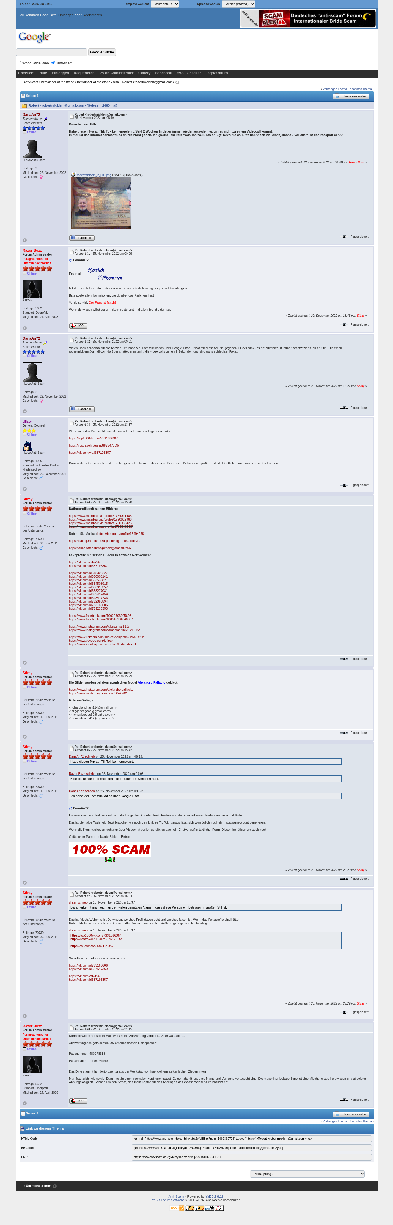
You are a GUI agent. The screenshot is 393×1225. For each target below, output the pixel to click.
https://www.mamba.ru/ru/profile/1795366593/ (101, 526)
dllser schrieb (78, 902)
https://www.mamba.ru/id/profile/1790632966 (100, 519)
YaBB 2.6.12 (214, 1196)
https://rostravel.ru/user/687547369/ (94, 445)
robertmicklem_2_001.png (91, 175)
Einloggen (65, 15)
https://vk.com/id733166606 (88, 605)
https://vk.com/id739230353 (88, 608)
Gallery (144, 73)
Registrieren (92, 15)
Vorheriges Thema (335, 89)
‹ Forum (46, 1186)
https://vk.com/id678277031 (88, 590)
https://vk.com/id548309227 (88, 573)
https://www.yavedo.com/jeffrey (91, 640)
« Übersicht (31, 1186)
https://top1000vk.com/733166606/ (93, 438)
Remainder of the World (58, 82)
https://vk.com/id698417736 (88, 598)
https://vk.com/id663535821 (88, 580)
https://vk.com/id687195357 (88, 565)
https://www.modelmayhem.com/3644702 (98, 693)
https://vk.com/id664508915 (88, 583)
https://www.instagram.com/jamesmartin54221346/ (104, 630)
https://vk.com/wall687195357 (90, 452)
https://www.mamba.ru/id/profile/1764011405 (100, 516)
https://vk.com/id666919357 (88, 587)
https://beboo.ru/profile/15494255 (120, 533)
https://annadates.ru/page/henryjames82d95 (100, 548)
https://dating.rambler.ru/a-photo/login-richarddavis (104, 541)
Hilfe (43, 73)
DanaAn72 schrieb (82, 756)
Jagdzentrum (217, 73)
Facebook (163, 73)
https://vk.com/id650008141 (88, 576)
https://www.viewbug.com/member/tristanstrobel (102, 644)
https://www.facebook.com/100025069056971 (101, 615)
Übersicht (26, 73)
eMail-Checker (189, 73)
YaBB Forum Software (168, 1200)
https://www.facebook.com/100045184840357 (101, 619)
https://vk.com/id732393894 (88, 601)
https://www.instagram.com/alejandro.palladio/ (101, 689)
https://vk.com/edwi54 (84, 562)
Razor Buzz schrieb (82, 773)
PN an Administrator (116, 73)
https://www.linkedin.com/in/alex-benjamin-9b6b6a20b (106, 637)
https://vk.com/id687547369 (88, 969)
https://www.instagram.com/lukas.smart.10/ (99, 626)
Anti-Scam (30, 82)
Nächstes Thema (360, 89)
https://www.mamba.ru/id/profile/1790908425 (100, 523)
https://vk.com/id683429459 (88, 594)
